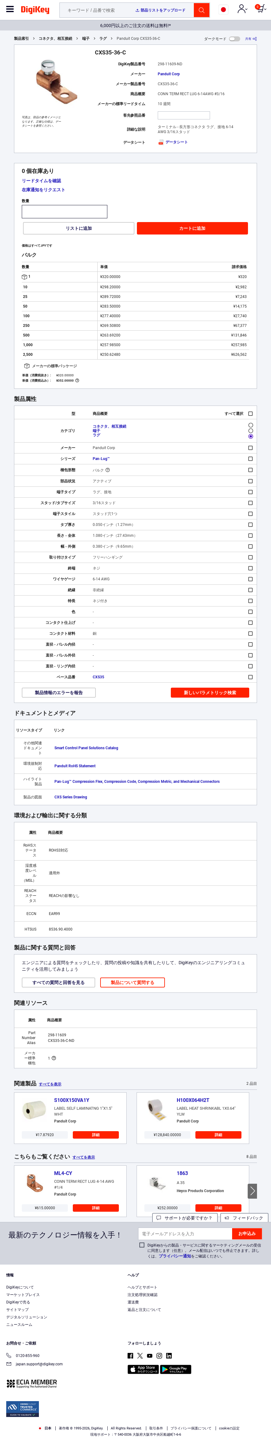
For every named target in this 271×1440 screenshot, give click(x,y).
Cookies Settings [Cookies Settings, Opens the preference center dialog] (92, 1429)
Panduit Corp (169, 74)
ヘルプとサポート (142, 1287)
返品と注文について (144, 1310)
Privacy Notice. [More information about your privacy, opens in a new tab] (77, 1417)
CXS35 (98, 677)
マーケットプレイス (23, 1295)
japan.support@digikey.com (34, 1365)
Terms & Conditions (38, 1417)
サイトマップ (17, 1310)
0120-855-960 (23, 1356)
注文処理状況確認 (142, 1295)
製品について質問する (132, 982)
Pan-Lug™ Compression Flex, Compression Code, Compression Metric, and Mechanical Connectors (137, 781)
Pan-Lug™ (101, 459)
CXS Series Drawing (70, 797)
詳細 (96, 1135)
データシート (173, 142)
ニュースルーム (19, 1324)
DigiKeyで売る (18, 1302)
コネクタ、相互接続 (55, 38)
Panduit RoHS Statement (75, 766)
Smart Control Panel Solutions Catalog (86, 748)
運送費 (133, 1302)
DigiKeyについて (20, 1287)
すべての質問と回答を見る (58, 982)
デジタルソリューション (26, 1317)
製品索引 (21, 38)
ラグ (103, 38)
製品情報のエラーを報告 (59, 692)
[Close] (261, 1406)
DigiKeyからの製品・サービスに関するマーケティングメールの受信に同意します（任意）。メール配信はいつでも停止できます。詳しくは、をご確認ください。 (204, 1250)
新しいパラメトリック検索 (210, 692)
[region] (135, 1418)
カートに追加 (192, 228)
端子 (86, 38)
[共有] (251, 38)
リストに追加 (79, 228)
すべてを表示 (50, 1084)
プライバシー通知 (175, 1256)
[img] (35, 11)
